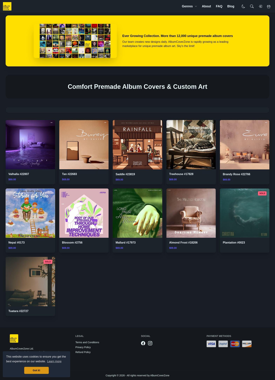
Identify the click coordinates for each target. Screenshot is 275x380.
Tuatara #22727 (18, 311)
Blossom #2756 (72, 242)
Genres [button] (189, 6)
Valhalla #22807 (18, 174)
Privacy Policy (83, 347)
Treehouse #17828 (181, 174)
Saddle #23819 (125, 174)
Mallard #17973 (126, 242)
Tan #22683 (69, 174)
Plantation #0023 (234, 242)
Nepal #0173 (16, 242)
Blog (230, 6)
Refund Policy (82, 352)
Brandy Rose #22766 (236, 174)
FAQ (219, 6)
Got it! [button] (36, 370)
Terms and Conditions (87, 342)
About (206, 6)
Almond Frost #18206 (183, 242)
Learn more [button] (54, 361)
